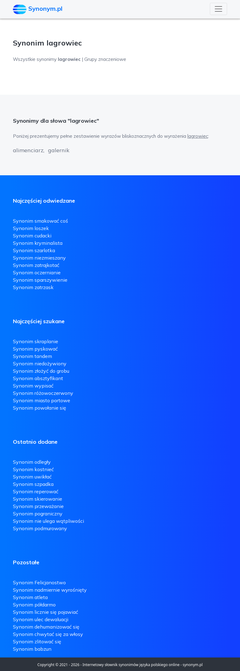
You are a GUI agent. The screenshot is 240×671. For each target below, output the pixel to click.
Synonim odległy (32, 462)
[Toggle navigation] (218, 9)
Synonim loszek (31, 228)
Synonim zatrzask (33, 287)
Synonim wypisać (33, 386)
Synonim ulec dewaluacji (40, 619)
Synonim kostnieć (33, 469)
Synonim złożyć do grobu (41, 371)
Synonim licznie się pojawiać (45, 612)
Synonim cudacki (32, 235)
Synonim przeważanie (38, 506)
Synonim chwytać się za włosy (48, 634)
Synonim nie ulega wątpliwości (48, 521)
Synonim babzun (32, 649)
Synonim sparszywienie (40, 280)
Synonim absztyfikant (38, 378)
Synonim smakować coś (40, 221)
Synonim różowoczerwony (43, 393)
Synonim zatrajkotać (36, 265)
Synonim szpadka (33, 484)
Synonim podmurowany (40, 528)
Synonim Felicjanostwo (39, 582)
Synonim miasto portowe (41, 400)
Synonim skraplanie (35, 341)
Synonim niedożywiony (39, 363)
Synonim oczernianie (37, 272)
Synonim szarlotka (34, 250)
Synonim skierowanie (37, 499)
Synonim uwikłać (32, 477)
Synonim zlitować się (37, 641)
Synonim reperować (35, 491)
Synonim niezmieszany (39, 258)
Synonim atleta (30, 597)
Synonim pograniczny (37, 513)
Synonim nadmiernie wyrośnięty (50, 590)
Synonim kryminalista (37, 243)
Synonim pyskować (35, 349)
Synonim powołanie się (39, 408)
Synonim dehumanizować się (46, 627)
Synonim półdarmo (34, 605)
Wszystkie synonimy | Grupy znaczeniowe (69, 59)
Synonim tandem (32, 356)
